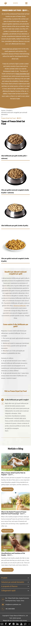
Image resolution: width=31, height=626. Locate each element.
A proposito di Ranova (9, 586)
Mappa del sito (7, 620)
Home (3, 110)
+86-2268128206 (8, 609)
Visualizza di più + (7, 489)
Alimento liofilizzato (19, 305)
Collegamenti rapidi (8, 591)
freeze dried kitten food (22, 74)
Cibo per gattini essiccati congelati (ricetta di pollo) (15, 260)
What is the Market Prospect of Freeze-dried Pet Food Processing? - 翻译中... (14, 513)
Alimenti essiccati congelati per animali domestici (14, 113)
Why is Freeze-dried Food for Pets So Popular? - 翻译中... (13, 474)
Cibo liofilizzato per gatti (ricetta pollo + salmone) (14, 157)
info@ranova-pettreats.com (11, 604)
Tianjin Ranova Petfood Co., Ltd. (19, 615)
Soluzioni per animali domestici (12, 582)
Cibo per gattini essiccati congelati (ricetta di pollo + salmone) (15, 191)
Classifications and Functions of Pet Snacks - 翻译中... (13, 554)
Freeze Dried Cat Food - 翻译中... (12, 118)
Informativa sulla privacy (19, 620)
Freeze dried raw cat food (9, 49)
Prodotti (9, 110)
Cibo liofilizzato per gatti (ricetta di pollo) (14, 225)
